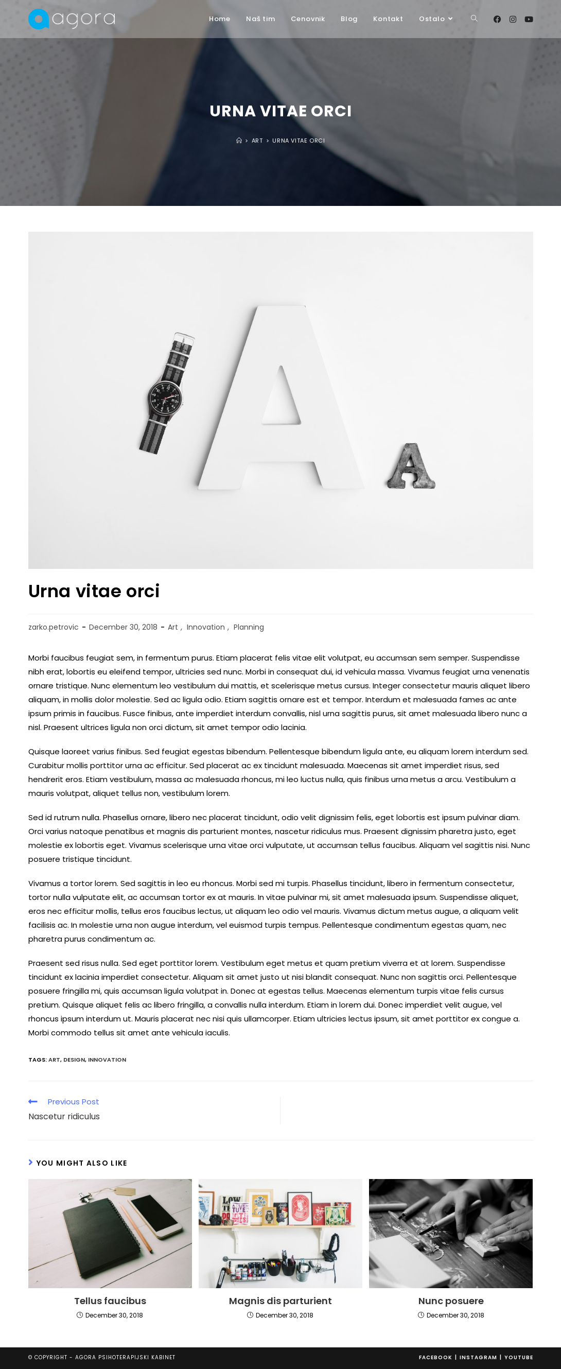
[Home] (239, 140)
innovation (107, 1059)
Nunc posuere (451, 1300)
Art (173, 627)
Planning (249, 627)
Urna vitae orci (298, 140)
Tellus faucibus (110, 1300)
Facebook (435, 1357)
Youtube (518, 1357)
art (54, 1059)
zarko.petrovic (53, 627)
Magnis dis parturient (280, 1300)
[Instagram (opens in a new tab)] (512, 19)
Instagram (478, 1357)
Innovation (206, 627)
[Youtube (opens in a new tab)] (528, 19)
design (74, 1059)
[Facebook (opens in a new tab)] (497, 19)
